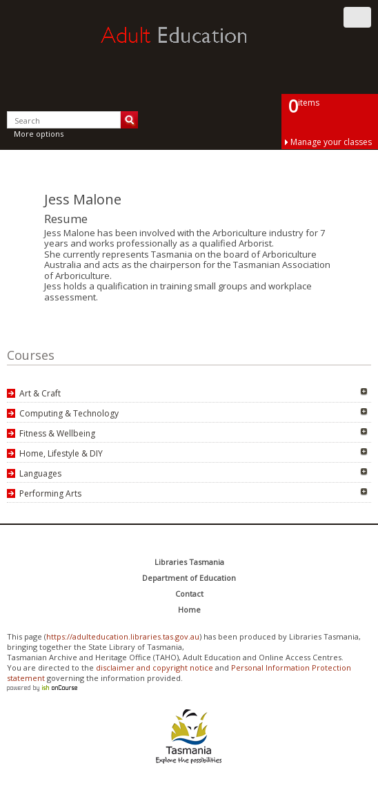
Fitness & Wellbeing (57, 433)
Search (129, 119)
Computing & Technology (69, 413)
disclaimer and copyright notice (154, 667)
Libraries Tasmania (189, 562)
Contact (189, 593)
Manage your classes (331, 142)
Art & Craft (40, 393)
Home (189, 609)
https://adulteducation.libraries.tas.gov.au (122, 636)
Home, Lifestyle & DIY (61, 453)
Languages (40, 473)
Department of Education (189, 578)
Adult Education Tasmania (189, 48)
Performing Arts (50, 493)
